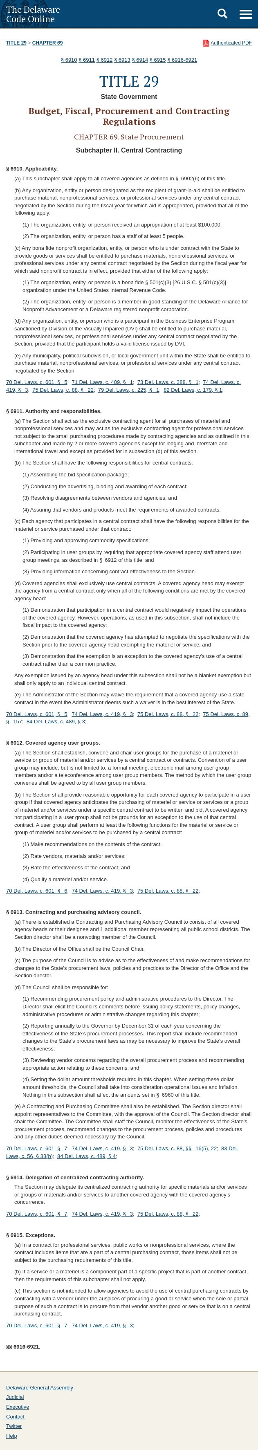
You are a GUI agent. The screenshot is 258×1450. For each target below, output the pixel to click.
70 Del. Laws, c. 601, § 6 (36, 891)
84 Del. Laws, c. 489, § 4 (86, 1156)
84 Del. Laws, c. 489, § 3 (56, 721)
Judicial (15, 1397)
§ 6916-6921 (182, 60)
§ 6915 (158, 60)
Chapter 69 (47, 43)
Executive (17, 1407)
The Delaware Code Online (33, 14)
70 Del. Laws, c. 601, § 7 (36, 1148)
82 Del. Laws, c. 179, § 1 (193, 390)
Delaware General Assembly (39, 1388)
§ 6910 (69, 60)
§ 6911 (87, 60)
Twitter (14, 1426)
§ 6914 (140, 60)
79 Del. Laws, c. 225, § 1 (128, 390)
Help (11, 1436)
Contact (15, 1417)
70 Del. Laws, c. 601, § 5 (36, 382)
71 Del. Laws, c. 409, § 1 (102, 382)
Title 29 (16, 43)
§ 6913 (122, 60)
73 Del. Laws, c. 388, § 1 (168, 382)
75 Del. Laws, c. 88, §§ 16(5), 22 (177, 1148)
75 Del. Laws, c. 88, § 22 (63, 390)
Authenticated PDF (231, 43)
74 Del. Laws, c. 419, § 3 (102, 714)
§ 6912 (104, 60)
